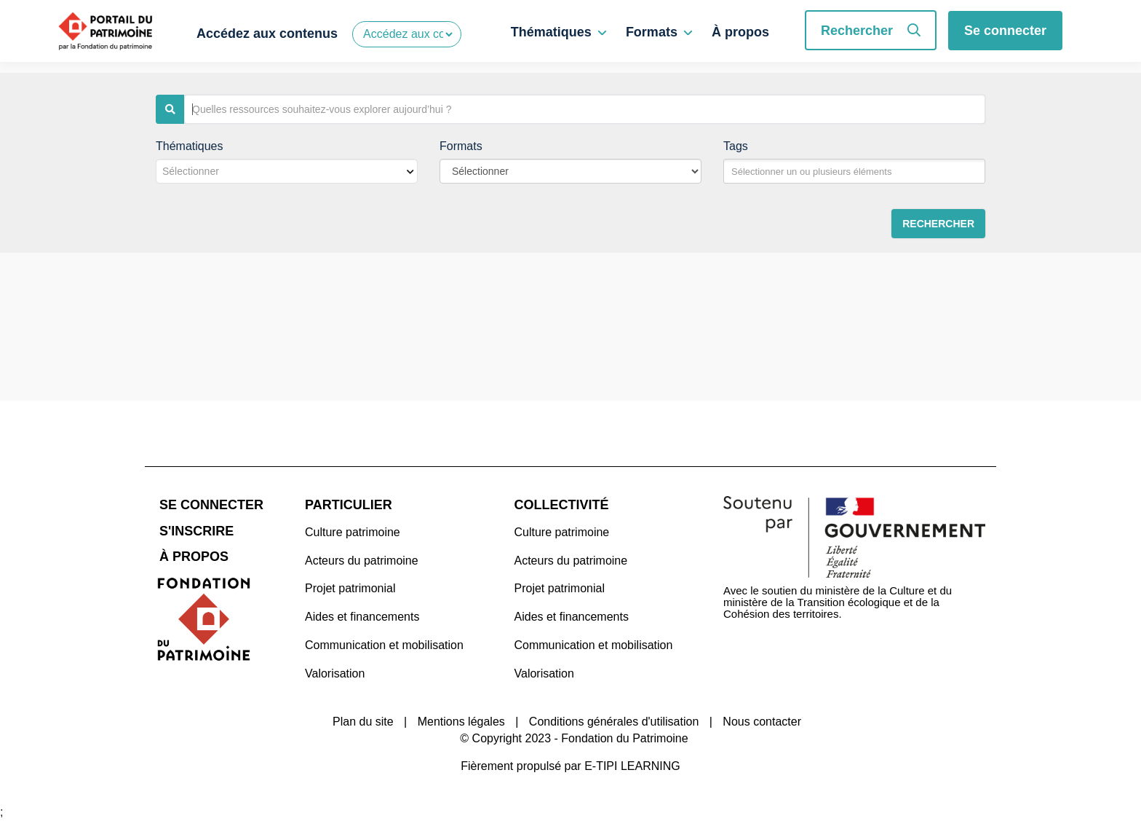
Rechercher (871, 30)
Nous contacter (762, 721)
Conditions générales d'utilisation (614, 721)
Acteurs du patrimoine (361, 560)
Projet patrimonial (350, 588)
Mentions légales (461, 721)
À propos (740, 32)
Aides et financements (362, 616)
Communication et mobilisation (384, 645)
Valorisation (335, 673)
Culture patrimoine (352, 532)
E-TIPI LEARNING (632, 766)
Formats (651, 32)
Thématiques (551, 32)
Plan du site (363, 721)
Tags (735, 146)
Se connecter (1005, 30)
